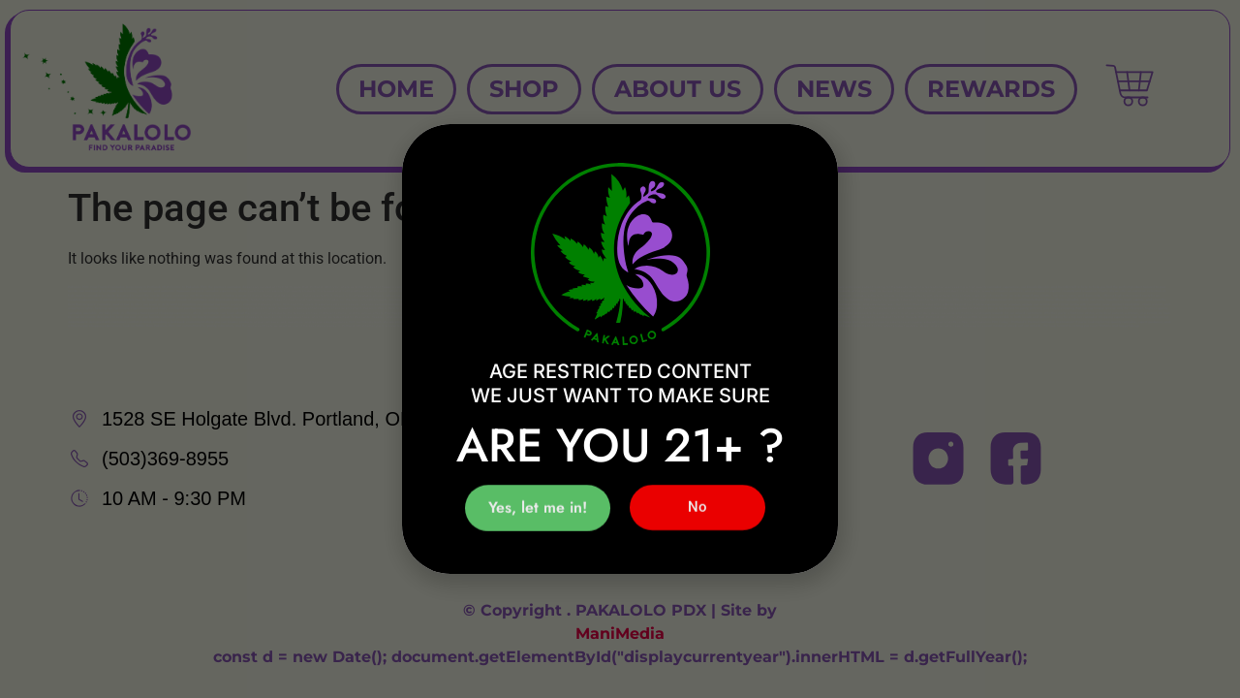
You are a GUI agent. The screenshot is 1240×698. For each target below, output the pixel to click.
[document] (620, 349)
